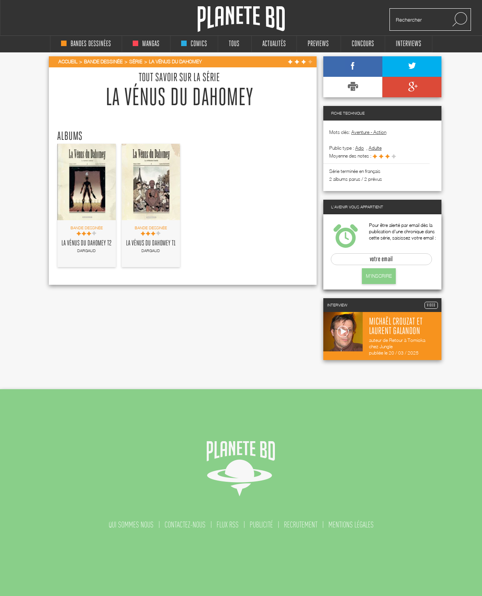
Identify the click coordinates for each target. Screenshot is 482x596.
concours (363, 44)
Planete (241, 19)
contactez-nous (185, 524)
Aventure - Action (368, 132)
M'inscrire (379, 276)
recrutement (300, 524)
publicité (261, 524)
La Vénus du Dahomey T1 (151, 243)
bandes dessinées (86, 44)
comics (194, 44)
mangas (146, 44)
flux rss (228, 524)
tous (234, 44)
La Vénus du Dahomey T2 (86, 243)
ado (359, 148)
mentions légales (351, 524)
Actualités (274, 44)
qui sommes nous (131, 524)
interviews (408, 44)
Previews (318, 44)
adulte (375, 148)
